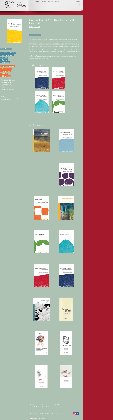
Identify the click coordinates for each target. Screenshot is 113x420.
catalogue (44, 1)
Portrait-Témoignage (34, 406)
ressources (50, 1)
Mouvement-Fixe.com (40, 418)
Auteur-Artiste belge (56, 404)
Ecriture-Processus (45, 406)
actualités (37, 1)
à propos (57, 1)
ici (11, 99)
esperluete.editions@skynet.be (56, 413)
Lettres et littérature (45, 404)
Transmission (33, 404)
